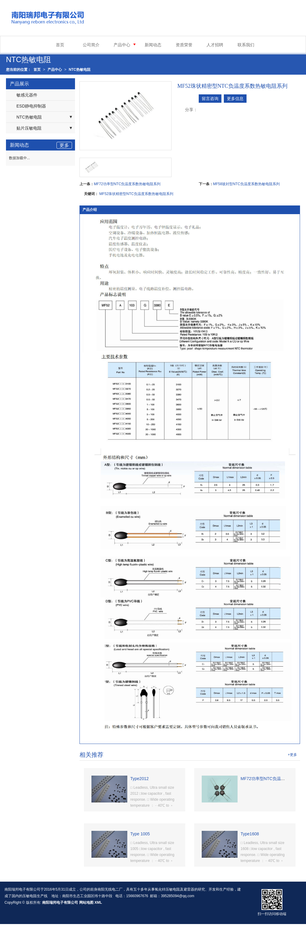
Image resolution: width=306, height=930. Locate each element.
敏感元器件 (26, 95)
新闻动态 (153, 44)
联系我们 (246, 44)
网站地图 (86, 902)
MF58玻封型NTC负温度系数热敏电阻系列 (246, 184)
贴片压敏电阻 (29, 128)
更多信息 (235, 98)
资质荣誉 (184, 44)
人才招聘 (214, 44)
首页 (60, 44)
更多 (64, 145)
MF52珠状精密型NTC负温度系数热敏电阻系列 (136, 194)
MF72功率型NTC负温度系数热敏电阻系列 (127, 184)
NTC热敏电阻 (80, 69)
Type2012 (139, 778)
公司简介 (91, 44)
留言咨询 (210, 98)
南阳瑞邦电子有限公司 (60, 902)
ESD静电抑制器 (31, 106)
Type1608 (250, 833)
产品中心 (122, 44)
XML (98, 902)
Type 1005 (140, 833)
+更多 (292, 755)
